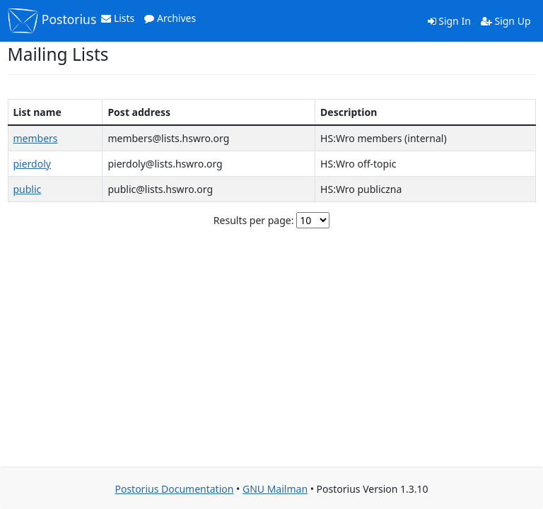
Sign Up (506, 21)
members (35, 138)
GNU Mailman (275, 489)
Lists (117, 18)
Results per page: (254, 220)
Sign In (449, 21)
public (27, 189)
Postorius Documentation (174, 489)
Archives (170, 18)
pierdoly (32, 163)
